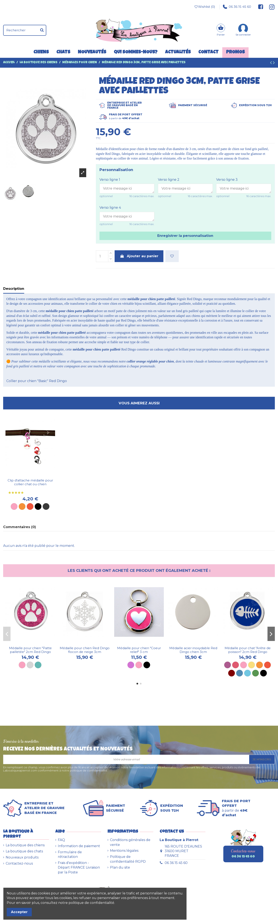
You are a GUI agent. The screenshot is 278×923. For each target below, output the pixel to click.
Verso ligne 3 (227, 180)
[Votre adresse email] (126, 759)
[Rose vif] (235, 665)
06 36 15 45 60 (237, 7)
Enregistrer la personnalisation (185, 236)
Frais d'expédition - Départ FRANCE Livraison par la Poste (79, 867)
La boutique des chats (24, 851)
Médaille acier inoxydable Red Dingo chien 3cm (193, 650)
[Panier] (221, 30)
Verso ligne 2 (168, 180)
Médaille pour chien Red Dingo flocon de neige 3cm (85, 650)
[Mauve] (130, 665)
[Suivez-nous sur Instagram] (270, 7)
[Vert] (255, 673)
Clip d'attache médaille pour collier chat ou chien (30, 482)
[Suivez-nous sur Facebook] (260, 6)
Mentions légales (124, 851)
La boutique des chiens (25, 845)
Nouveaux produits (22, 857)
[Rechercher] (42, 30)
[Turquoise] (38, 665)
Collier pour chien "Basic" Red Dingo (36, 381)
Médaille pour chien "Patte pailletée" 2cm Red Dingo (30, 650)
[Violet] (227, 665)
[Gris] (30, 665)
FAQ (61, 840)
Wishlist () (204, 6)
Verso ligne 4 (110, 208)
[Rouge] (30, 506)
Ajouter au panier (139, 256)
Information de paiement (79, 846)
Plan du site (120, 867)
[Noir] (38, 506)
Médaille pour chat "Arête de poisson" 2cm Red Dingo (248, 650)
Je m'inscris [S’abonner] (262, 759)
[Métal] (46, 506)
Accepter (19, 912)
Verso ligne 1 (109, 180)
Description (13, 289)
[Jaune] (251, 665)
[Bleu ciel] (247, 673)
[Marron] (231, 673)
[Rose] (14, 506)
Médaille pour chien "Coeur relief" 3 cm (139, 650)
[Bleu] (239, 673)
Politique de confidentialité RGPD (128, 859)
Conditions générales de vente (130, 842)
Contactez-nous (19, 863)
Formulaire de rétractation (70, 854)
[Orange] (22, 506)
